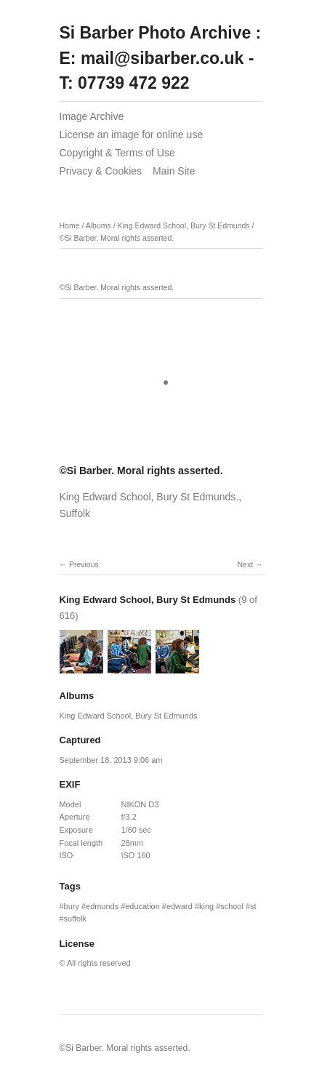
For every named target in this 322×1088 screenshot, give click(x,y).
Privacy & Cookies (101, 171)
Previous (84, 564)
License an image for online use (132, 134)
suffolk (75, 918)
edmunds (102, 906)
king (206, 906)
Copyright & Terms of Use (117, 153)
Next (245, 564)
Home (70, 225)
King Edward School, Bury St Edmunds (183, 225)
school (231, 906)
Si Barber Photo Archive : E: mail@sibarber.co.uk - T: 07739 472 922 (161, 57)
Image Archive (92, 116)
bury (71, 906)
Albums (98, 225)
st (253, 906)
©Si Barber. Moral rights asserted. (117, 237)
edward (179, 906)
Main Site (174, 171)
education (142, 906)
